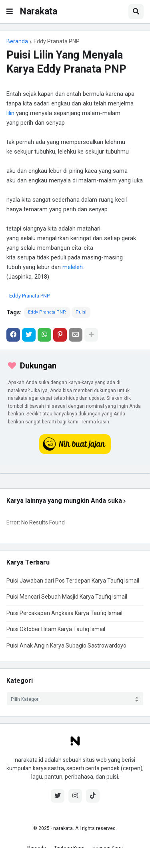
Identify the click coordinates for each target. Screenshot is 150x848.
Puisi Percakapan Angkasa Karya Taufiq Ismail (64, 613)
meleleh (72, 267)
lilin (10, 113)
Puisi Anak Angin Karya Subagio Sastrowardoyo (66, 645)
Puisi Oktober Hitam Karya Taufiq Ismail (55, 629)
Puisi (81, 312)
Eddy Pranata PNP (57, 41)
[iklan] (75, 473)
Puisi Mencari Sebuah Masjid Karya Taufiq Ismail (66, 596)
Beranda (17, 41)
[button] (9, 11)
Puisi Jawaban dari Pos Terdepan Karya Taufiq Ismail (72, 580)
